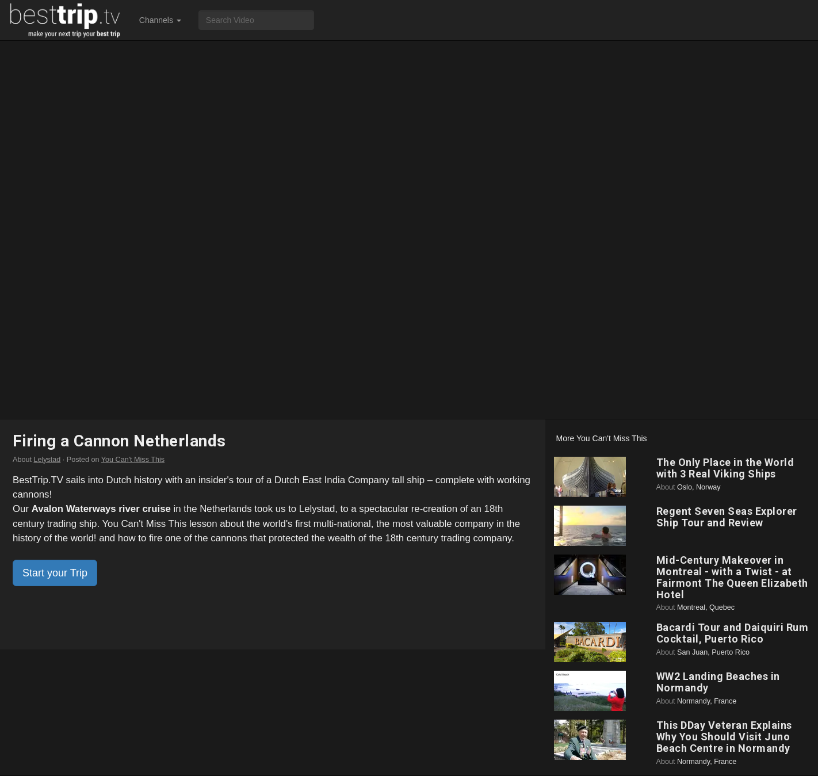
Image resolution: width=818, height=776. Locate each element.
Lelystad (46, 460)
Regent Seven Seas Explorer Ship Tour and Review (726, 517)
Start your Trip (54, 573)
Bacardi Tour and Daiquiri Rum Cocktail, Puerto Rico (732, 633)
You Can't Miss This (133, 460)
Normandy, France (706, 701)
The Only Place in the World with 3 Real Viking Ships (725, 468)
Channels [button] (160, 20)
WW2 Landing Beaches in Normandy (718, 682)
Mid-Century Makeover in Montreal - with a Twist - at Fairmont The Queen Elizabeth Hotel (732, 577)
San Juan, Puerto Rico (713, 652)
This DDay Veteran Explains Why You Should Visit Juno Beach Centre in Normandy (724, 736)
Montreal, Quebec (706, 607)
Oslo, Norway (699, 487)
